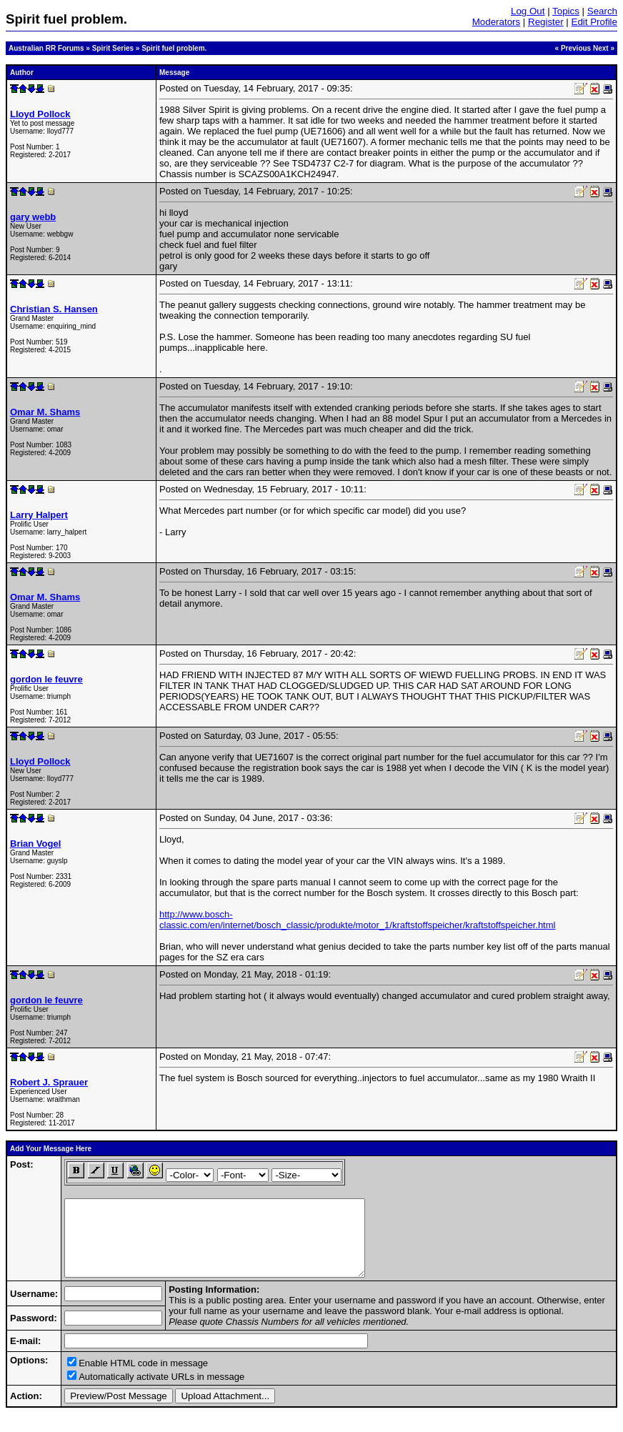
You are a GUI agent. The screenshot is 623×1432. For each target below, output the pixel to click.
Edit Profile (594, 21)
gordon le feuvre (46, 679)
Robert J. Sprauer (49, 1082)
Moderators (496, 21)
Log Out (527, 11)
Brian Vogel (35, 843)
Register (546, 21)
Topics (565, 11)
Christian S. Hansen (54, 309)
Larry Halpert (39, 514)
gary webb (33, 217)
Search (602, 11)
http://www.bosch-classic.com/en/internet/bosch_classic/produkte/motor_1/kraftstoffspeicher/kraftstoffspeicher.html (357, 919)
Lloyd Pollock (40, 114)
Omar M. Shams (45, 412)
